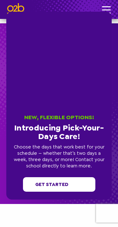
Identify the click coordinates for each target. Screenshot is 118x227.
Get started (59, 184)
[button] (110, 13)
